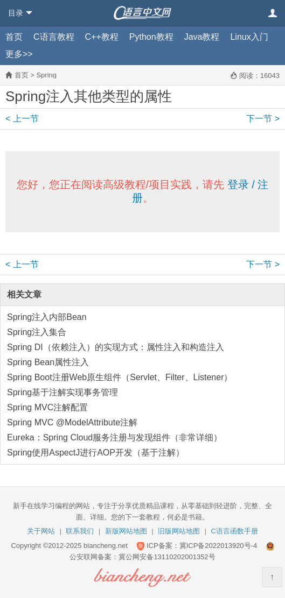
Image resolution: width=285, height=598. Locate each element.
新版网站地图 (126, 531)
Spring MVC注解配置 (47, 407)
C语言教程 (53, 36)
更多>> (19, 54)
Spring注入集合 (36, 332)
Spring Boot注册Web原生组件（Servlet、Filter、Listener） (120, 377)
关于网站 (41, 531)
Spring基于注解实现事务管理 (62, 392)
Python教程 (151, 36)
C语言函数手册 (234, 531)
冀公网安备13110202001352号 (167, 557)
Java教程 (202, 36)
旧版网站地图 (179, 531)
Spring (46, 75)
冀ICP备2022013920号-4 (218, 546)
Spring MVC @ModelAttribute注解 (72, 422)
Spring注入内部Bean (47, 317)
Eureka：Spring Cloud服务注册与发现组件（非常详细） (114, 437)
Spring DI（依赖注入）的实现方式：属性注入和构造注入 (115, 347)
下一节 (263, 118)
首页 (14, 36)
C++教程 (102, 36)
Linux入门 (249, 36)
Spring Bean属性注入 (48, 362)
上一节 (22, 118)
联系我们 (80, 531)
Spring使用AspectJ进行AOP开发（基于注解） (95, 452)
